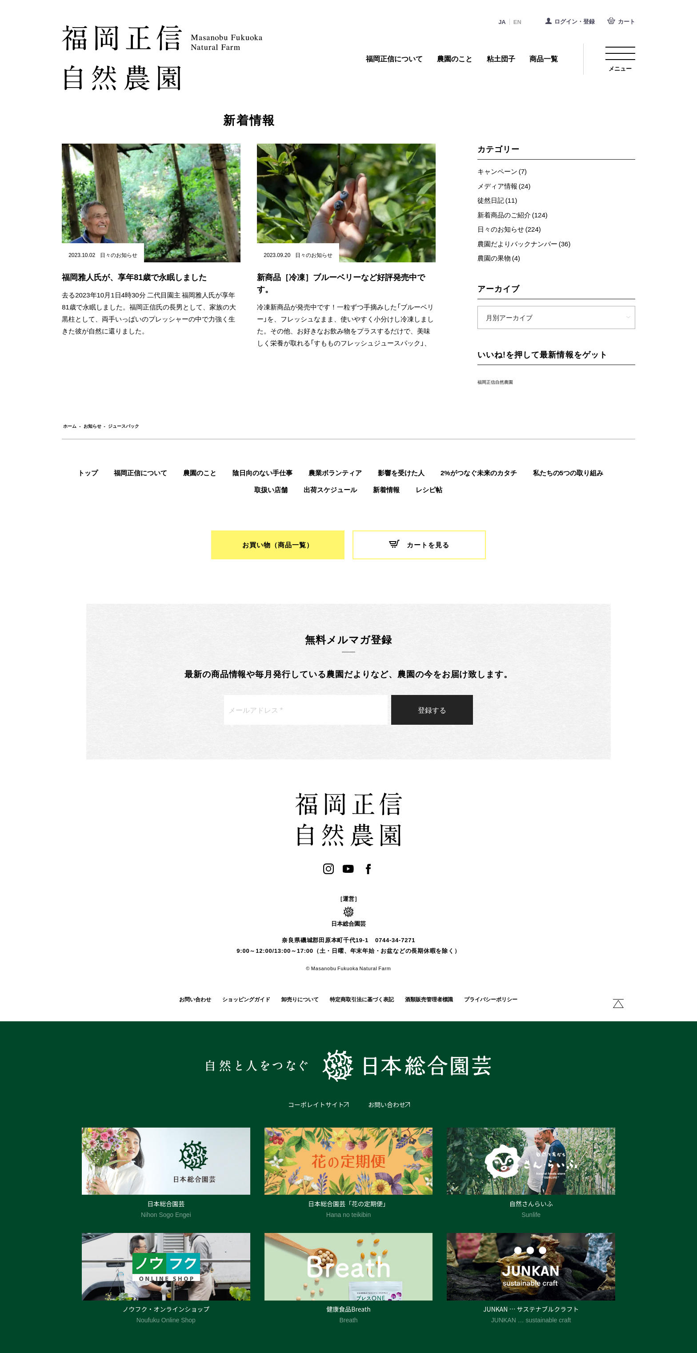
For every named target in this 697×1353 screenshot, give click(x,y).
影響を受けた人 (401, 473)
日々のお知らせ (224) (509, 229)
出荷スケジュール (330, 490)
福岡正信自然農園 (495, 381)
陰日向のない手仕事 (262, 473)
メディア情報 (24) (504, 186)
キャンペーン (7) (502, 171)
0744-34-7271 (395, 940)
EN (517, 22)
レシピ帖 (429, 490)
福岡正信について (394, 59)
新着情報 (386, 490)
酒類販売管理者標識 (429, 999)
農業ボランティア (335, 473)
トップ (88, 473)
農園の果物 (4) (498, 258)
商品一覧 (543, 59)
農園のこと (455, 59)
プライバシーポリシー (490, 999)
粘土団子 (501, 59)
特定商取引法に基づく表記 (362, 999)
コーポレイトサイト (316, 1104)
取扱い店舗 (271, 490)
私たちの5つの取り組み (568, 473)
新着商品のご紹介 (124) (512, 215)
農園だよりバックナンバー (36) (524, 244)
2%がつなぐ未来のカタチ (479, 473)
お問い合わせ (195, 999)
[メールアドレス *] (306, 710)
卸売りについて (300, 999)
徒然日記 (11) (497, 200)
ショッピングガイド (246, 999)
